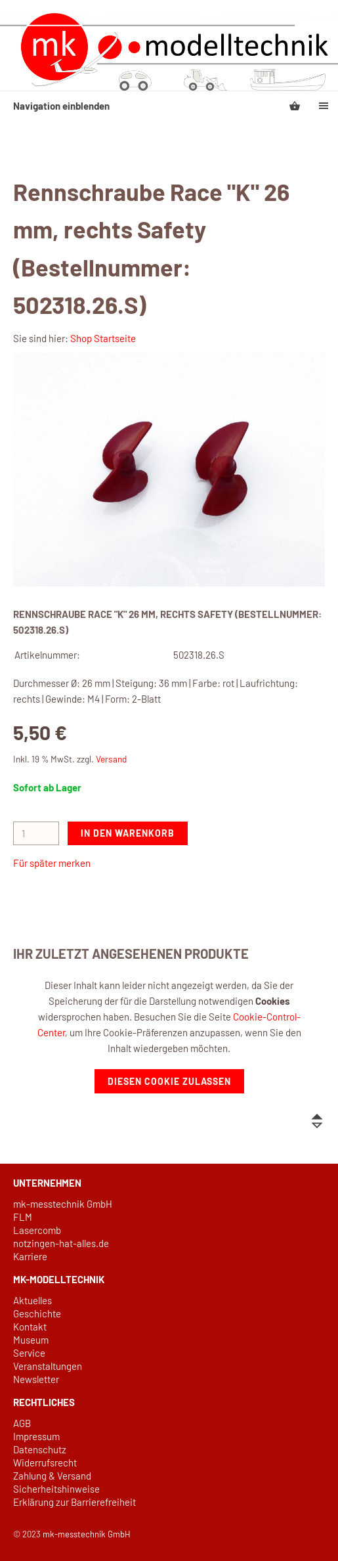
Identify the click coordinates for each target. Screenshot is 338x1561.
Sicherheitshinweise (56, 1489)
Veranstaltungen (47, 1366)
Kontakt (30, 1326)
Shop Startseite (103, 338)
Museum (31, 1340)
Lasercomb (37, 1230)
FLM (22, 1217)
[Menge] (36, 833)
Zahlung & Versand (52, 1476)
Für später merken (52, 863)
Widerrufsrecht (45, 1462)
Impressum (36, 1436)
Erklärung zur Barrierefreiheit (74, 1502)
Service (29, 1353)
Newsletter (36, 1379)
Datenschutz (39, 1449)
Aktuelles (32, 1300)
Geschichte (37, 1313)
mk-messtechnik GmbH (62, 1204)
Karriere (30, 1256)
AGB (22, 1423)
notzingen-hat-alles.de (61, 1243)
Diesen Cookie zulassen (169, 1081)
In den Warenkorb (128, 833)
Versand (111, 758)
